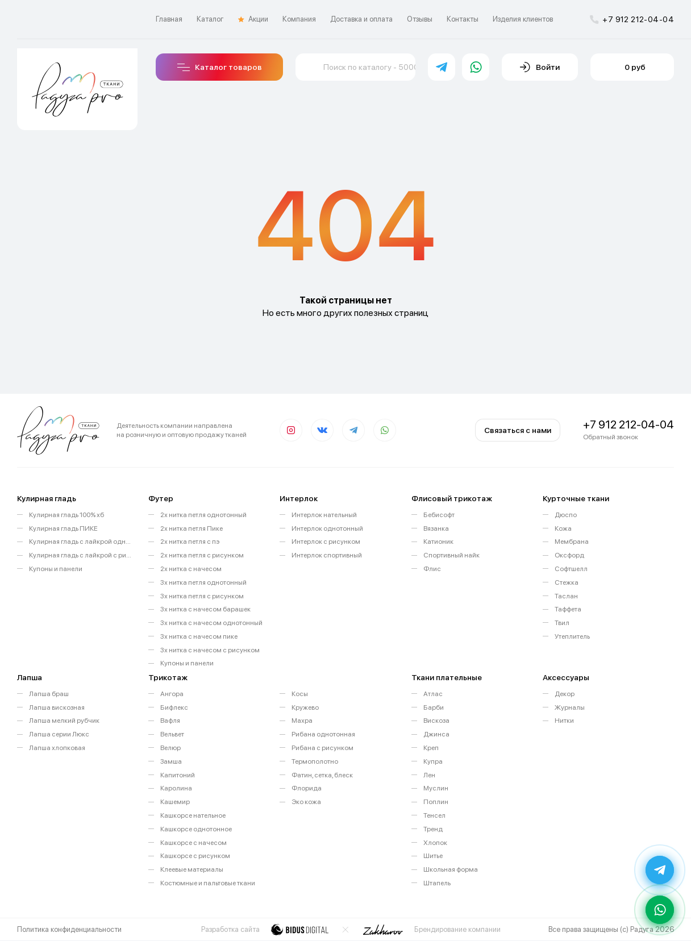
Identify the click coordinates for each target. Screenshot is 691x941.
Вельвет (172, 734)
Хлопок (435, 843)
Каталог (210, 19)
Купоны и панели (55, 569)
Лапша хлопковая (57, 748)
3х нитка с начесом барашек (205, 609)
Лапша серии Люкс (59, 734)
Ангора (172, 694)
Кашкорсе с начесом (193, 843)
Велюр (170, 748)
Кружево (305, 707)
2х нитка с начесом (191, 569)
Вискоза (436, 721)
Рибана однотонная (323, 734)
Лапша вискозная (57, 707)
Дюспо (566, 515)
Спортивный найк (451, 555)
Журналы (570, 707)
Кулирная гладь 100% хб (66, 515)
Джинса (436, 734)
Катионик (438, 542)
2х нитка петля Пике (191, 528)
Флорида (307, 788)
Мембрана (572, 542)
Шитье (433, 856)
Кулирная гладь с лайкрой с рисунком (80, 555)
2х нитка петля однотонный (203, 515)
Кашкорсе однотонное (196, 829)
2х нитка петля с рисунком (202, 555)
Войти (540, 67)
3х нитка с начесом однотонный (211, 623)
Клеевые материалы (191, 869)
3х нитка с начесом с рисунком (210, 650)
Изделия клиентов (523, 19)
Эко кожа (306, 802)
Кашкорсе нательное (193, 815)
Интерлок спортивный (327, 555)
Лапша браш (49, 694)
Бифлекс (174, 707)
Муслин (435, 788)
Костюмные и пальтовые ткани (207, 883)
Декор (565, 694)
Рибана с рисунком (322, 748)
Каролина (176, 788)
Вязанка (436, 528)
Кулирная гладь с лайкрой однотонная (80, 542)
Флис (432, 569)
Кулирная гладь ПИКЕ (63, 528)
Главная (169, 19)
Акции (253, 19)
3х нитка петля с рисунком (202, 596)
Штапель (437, 883)
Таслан (566, 596)
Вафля (170, 721)
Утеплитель (572, 636)
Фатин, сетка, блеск (322, 775)
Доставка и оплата (361, 19)
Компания (299, 19)
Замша (171, 761)
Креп (431, 748)
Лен (429, 775)
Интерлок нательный (324, 515)
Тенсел (434, 815)
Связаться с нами (517, 430)
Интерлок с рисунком (326, 542)
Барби (433, 707)
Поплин (435, 802)
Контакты (462, 19)
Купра (433, 761)
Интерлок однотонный (327, 528)
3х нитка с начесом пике (199, 636)
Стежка (566, 582)
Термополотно (315, 761)
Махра (302, 721)
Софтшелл (571, 569)
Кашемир (175, 802)
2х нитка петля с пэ (189, 542)
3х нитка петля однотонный (203, 582)
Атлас (433, 694)
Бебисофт (439, 515)
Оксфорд (569, 555)
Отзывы (419, 19)
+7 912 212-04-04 (632, 19)
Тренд (433, 829)
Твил (562, 623)
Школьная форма (450, 869)
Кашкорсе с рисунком (195, 856)
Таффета (568, 609)
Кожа (563, 528)
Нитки (564, 721)
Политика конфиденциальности (69, 929)
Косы (300, 694)
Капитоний (177, 775)
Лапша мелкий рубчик (64, 721)
